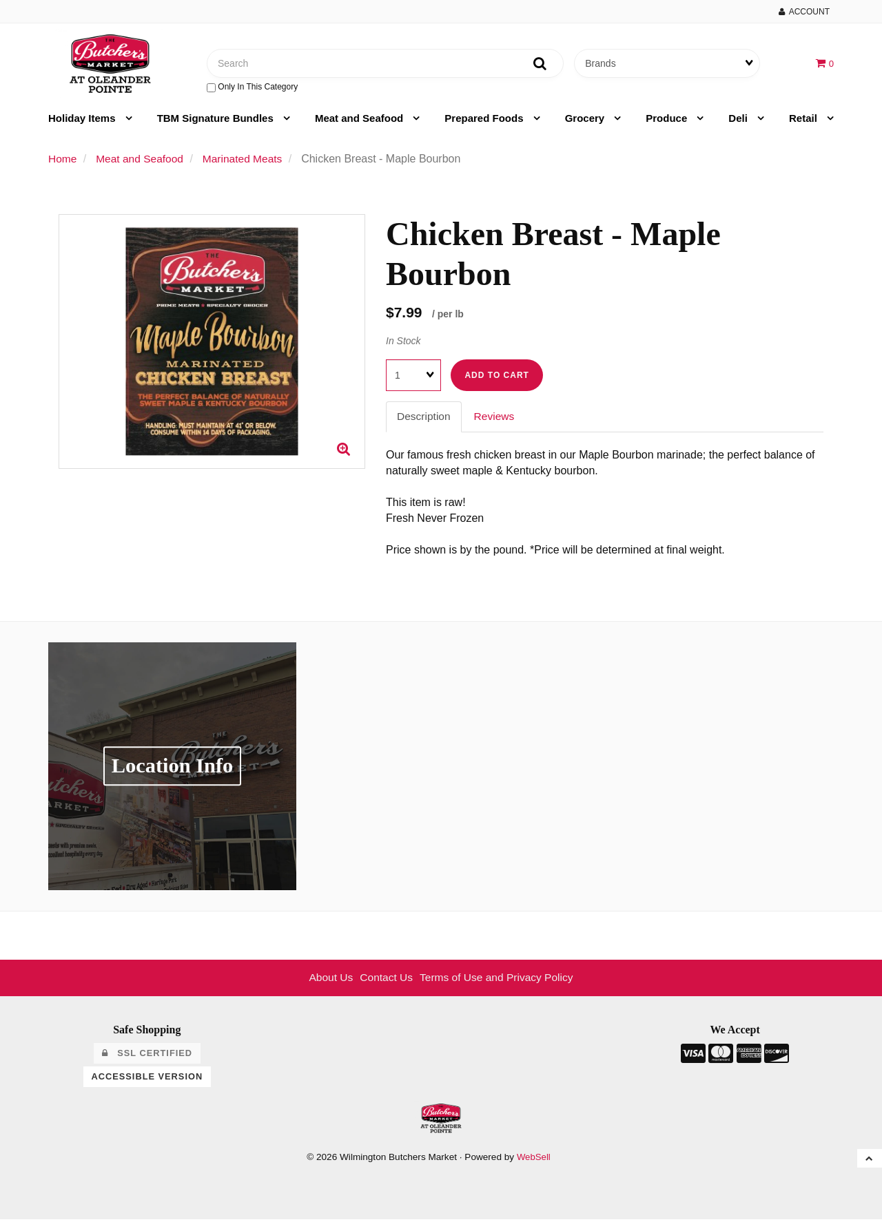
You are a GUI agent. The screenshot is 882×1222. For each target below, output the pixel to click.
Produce (668, 120)
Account (804, 12)
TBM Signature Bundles (216, 120)
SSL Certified (147, 1056)
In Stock (403, 342)
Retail (804, 120)
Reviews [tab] (496, 419)
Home (63, 161)
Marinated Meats (247, 161)
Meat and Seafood (361, 120)
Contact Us (385, 980)
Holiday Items (83, 120)
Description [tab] (424, 419)
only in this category (252, 88)
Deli (739, 120)
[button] (824, 64)
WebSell (533, 1160)
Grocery (586, 120)
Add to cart (496, 378)
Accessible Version (147, 1078)
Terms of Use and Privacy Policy (498, 980)
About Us (328, 980)
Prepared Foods (485, 120)
